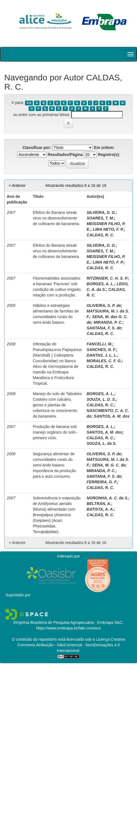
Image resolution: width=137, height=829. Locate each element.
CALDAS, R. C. (100, 235)
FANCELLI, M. (99, 344)
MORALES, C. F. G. (104, 361)
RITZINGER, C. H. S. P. (107, 278)
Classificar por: (36, 147)
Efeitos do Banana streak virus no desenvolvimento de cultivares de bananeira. (56, 218)
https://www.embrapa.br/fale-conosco (68, 628)
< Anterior (17, 185)
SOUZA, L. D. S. (101, 399)
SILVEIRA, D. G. (101, 212)
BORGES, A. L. (100, 284)
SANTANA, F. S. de (103, 328)
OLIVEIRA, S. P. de (103, 305)
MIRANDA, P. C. (107, 322)
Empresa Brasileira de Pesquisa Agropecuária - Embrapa (63, 622)
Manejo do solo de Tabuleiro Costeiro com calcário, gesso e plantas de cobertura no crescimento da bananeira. (57, 404)
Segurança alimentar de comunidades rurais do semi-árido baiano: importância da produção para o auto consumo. (54, 465)
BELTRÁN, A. (98, 503)
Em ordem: (104, 147)
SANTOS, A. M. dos (112, 416)
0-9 (29, 103)
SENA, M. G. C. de (108, 465)
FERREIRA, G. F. (101, 482)
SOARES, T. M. (100, 218)
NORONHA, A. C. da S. (107, 498)
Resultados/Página (65, 154)
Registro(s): (109, 154)
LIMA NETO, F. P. (108, 229)
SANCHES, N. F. (101, 349)
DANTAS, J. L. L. (101, 355)
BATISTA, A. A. (100, 509)
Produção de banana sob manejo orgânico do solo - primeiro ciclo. (55, 432)
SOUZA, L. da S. (101, 443)
